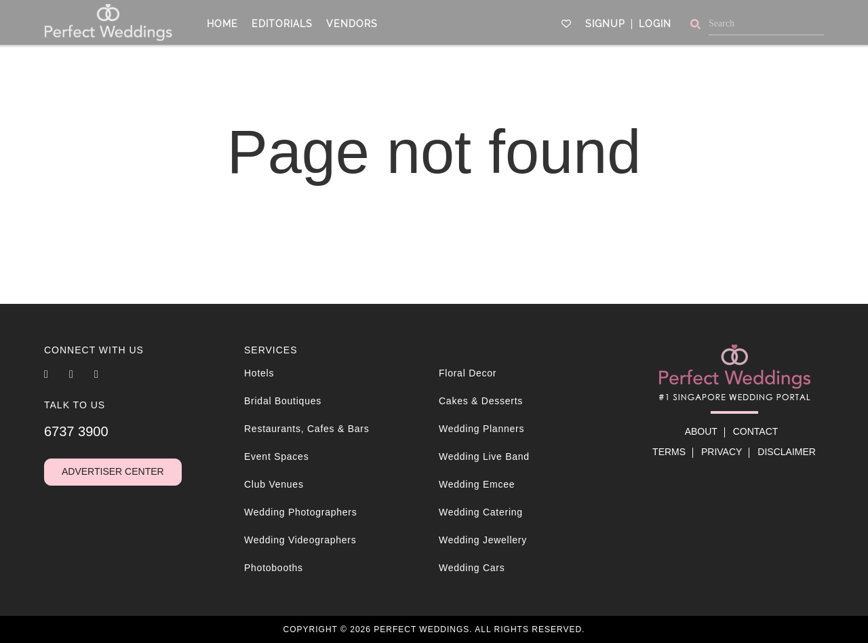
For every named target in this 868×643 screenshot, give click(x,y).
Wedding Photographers (300, 512)
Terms (669, 451)
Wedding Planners (481, 428)
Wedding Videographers (300, 539)
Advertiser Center (113, 471)
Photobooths (273, 567)
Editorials (282, 22)
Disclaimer (786, 451)
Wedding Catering (481, 512)
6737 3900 (76, 431)
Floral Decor (467, 373)
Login (655, 22)
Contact (755, 431)
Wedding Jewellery (483, 539)
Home (222, 22)
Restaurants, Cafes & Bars (307, 428)
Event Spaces (276, 456)
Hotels (259, 373)
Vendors (352, 22)
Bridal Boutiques (282, 400)
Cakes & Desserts (481, 400)
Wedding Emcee (477, 484)
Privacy (721, 451)
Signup (605, 22)
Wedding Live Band (484, 456)
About (701, 431)
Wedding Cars (472, 567)
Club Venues (274, 484)
